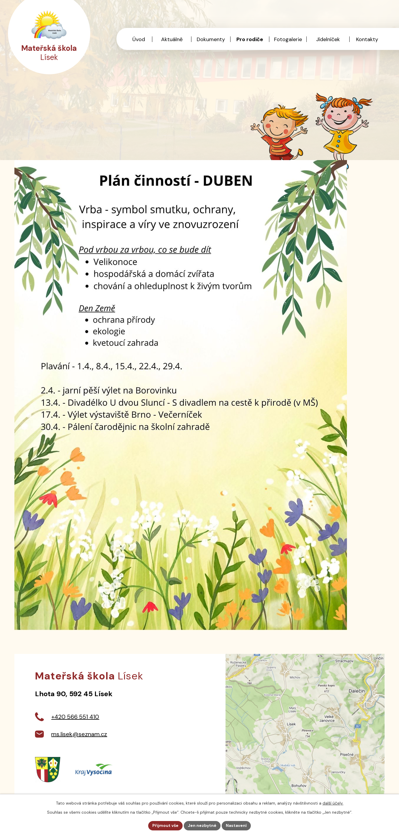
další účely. (333, 803)
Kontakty (367, 39)
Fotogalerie (288, 39)
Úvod (138, 39)
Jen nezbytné (202, 825)
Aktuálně (172, 39)
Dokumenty (211, 39)
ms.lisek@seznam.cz (79, 734)
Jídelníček (328, 39)
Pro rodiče (249, 39)
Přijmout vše (165, 825)
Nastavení (236, 825)
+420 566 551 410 (75, 717)
